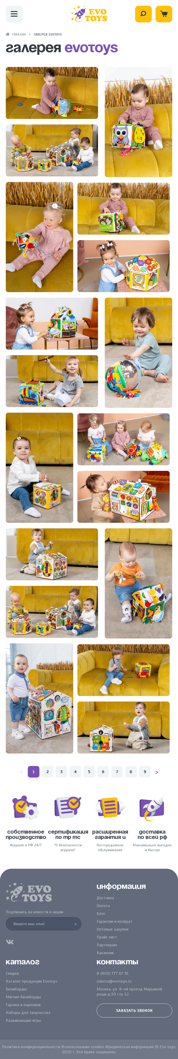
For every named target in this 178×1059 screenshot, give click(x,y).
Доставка (105, 897)
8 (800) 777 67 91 (113, 973)
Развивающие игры (23, 1020)
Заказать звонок (134, 1010)
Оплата (103, 905)
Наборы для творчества (28, 1012)
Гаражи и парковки (23, 1004)
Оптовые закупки (112, 929)
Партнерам (107, 944)
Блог (101, 913)
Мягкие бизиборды (23, 996)
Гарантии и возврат (114, 921)
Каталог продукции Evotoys (31, 981)
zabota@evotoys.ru (114, 981)
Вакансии (105, 952)
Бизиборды (16, 989)
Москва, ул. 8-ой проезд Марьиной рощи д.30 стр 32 (129, 991)
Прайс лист (107, 937)
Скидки (12, 973)
